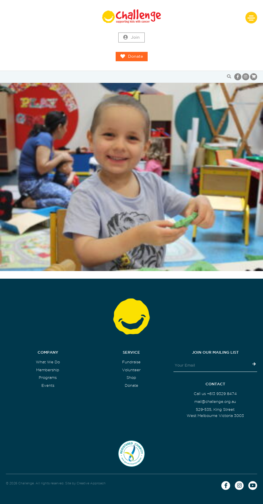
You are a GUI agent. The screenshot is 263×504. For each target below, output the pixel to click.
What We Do (48, 362)
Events (47, 385)
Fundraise (131, 362)
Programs (48, 377)
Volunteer (131, 370)
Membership (47, 370)
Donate (131, 56)
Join (131, 37)
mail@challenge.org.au (215, 401)
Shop (131, 377)
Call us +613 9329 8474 (215, 394)
